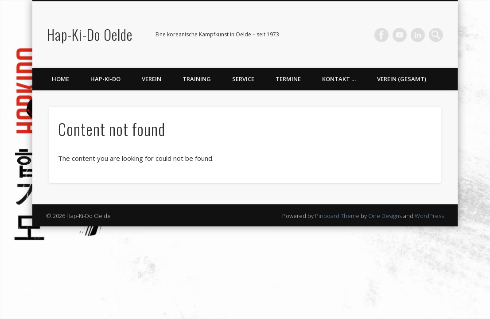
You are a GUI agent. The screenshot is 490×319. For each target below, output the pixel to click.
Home (60, 79)
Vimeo (400, 35)
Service (243, 79)
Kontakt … (339, 79)
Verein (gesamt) (401, 79)
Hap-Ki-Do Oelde (89, 34)
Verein (151, 79)
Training (197, 79)
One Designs (385, 216)
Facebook (381, 35)
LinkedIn (418, 35)
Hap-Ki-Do (105, 79)
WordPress (429, 216)
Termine (288, 79)
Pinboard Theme (337, 216)
